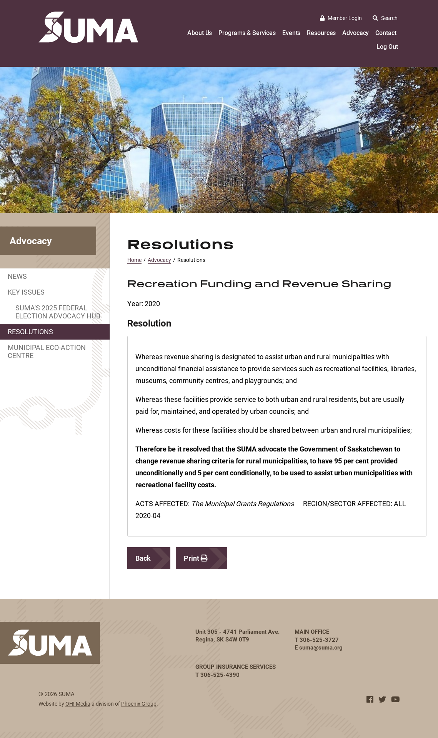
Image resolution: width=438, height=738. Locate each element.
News (17, 276)
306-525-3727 (319, 639)
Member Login (341, 18)
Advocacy (355, 32)
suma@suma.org (321, 647)
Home (134, 259)
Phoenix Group (139, 703)
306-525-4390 (220, 674)
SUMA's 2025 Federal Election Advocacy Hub (57, 311)
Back (143, 558)
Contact (385, 32)
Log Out (387, 46)
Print (196, 558)
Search (385, 18)
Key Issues (26, 292)
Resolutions (30, 331)
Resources (321, 32)
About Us (199, 32)
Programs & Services (247, 32)
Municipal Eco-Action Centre (47, 351)
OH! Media (77, 703)
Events (291, 32)
